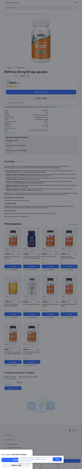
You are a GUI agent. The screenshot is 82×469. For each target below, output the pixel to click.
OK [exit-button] (57, 459)
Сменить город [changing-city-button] (16, 465)
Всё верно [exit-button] (16, 460)
